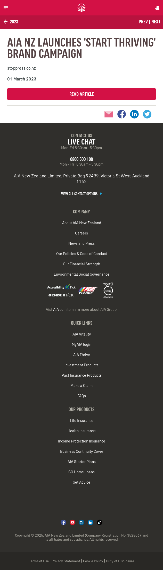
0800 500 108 (81, 159)
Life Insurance (81, 420)
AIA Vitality (81, 334)
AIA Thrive (81, 354)
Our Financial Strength (81, 264)
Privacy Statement (66, 561)
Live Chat (81, 142)
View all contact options (81, 194)
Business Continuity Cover (81, 451)
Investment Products (81, 365)
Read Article (81, 94)
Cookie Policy (93, 561)
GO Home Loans (81, 472)
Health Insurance (82, 431)
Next (155, 22)
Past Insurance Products (82, 375)
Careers (81, 233)
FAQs (81, 396)
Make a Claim (81, 385)
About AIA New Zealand (81, 223)
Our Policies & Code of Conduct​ (81, 253)
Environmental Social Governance (81, 274)
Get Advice (81, 482)
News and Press (81, 243)
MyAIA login (81, 344)
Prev (143, 22)
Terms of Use (39, 561)
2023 (10, 22)
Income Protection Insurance (81, 441)
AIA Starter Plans (82, 461)
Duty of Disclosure (120, 561)
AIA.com (60, 309)
